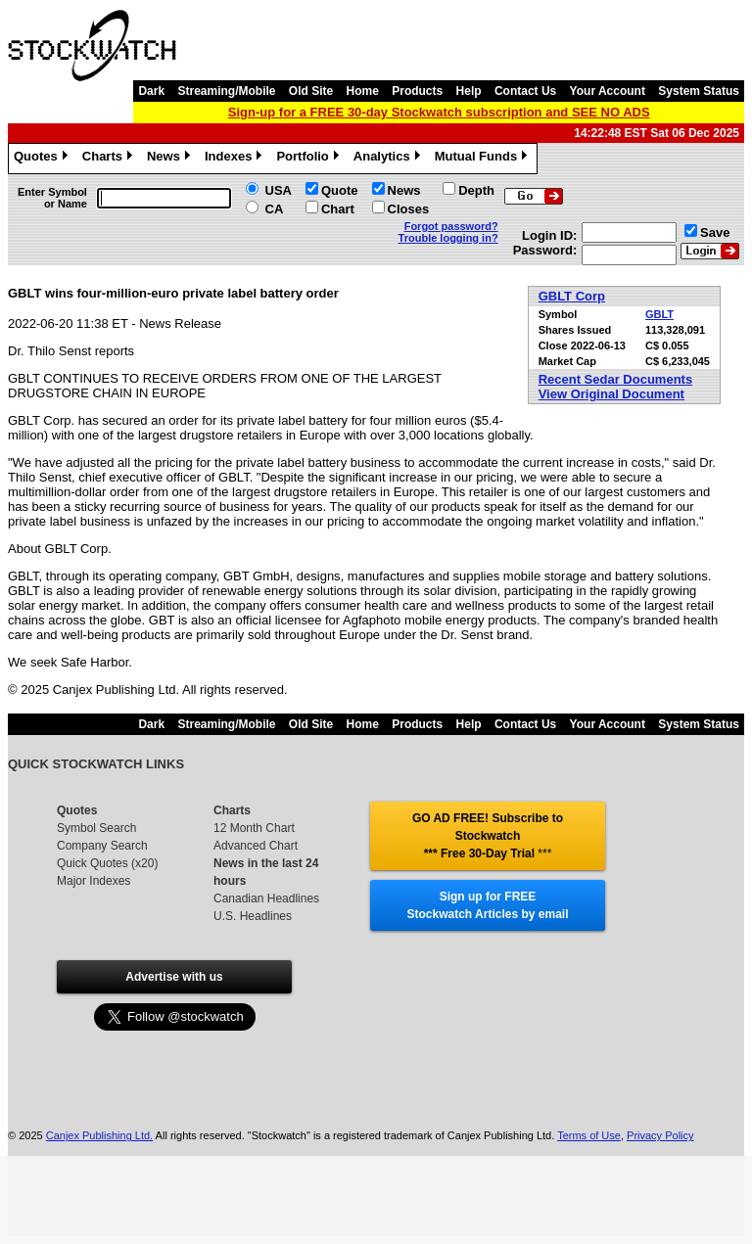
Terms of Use (589, 1135)
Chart (337, 209)
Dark (151, 91)
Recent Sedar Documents (616, 379)
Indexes (235, 158)
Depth (476, 190)
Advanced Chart (255, 845)
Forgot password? (451, 226)
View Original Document (611, 394)
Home (363, 91)
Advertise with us (173, 977)
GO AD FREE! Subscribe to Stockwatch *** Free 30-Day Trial (487, 835)
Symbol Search (96, 828)
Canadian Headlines (266, 898)
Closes (409, 209)
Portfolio (309, 158)
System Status (698, 91)
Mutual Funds (484, 158)
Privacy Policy (660, 1135)
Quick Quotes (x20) (107, 863)
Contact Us (525, 91)
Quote (339, 190)
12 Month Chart (254, 828)
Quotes (43, 158)
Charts (109, 158)
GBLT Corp (572, 296)
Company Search (102, 845)
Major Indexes (93, 881)
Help (469, 91)
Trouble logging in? (448, 238)
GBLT (659, 314)
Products (417, 91)
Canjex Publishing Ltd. (99, 1135)
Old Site (311, 91)
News (171, 158)
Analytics (389, 158)
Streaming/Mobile (226, 91)
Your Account (607, 91)
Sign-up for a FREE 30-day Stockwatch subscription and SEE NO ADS (439, 112)
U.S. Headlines (252, 916)
